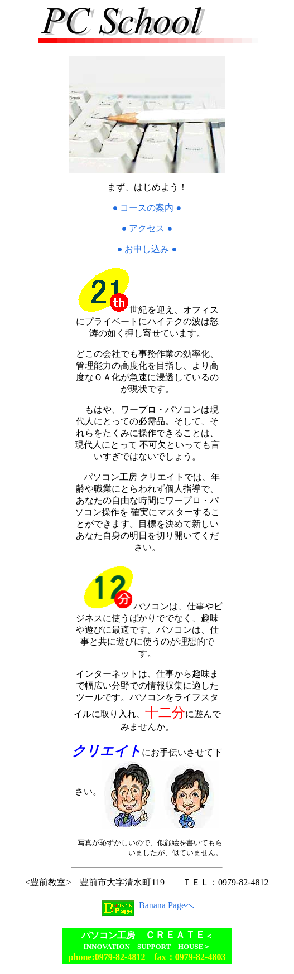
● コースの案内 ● (147, 207)
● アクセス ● (147, 228)
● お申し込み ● (147, 249)
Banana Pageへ (147, 905)
